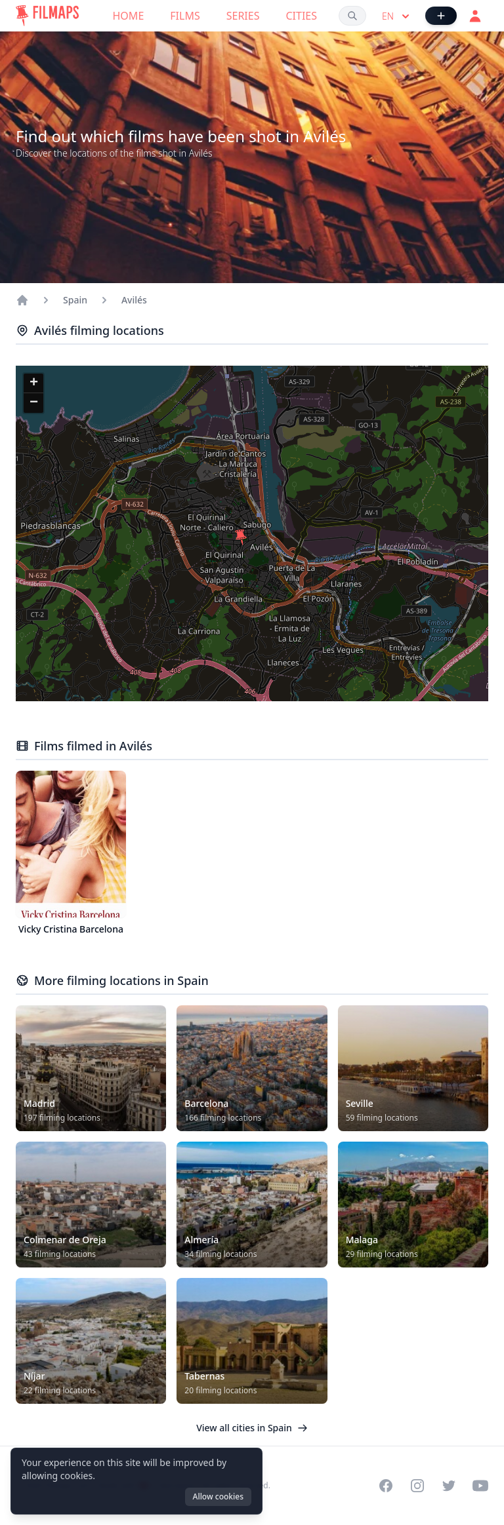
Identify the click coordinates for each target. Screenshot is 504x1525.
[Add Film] (441, 16)
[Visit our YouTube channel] (480, 1486)
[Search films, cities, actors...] (352, 16)
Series (243, 16)
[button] (241, 537)
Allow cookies (218, 1496)
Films (185, 16)
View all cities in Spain (252, 1427)
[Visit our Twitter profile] (449, 1486)
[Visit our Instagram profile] (417, 1486)
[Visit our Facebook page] (386, 1486)
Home (128, 16)
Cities (301, 16)
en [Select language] (397, 16)
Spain (75, 300)
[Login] (475, 16)
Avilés (134, 300)
